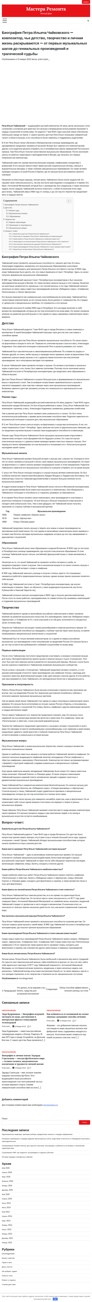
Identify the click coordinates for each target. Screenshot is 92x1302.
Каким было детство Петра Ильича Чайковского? (31, 234)
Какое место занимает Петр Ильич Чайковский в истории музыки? (38, 236)
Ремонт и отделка (9, 1279)
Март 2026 (6, 1176)
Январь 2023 (7, 1233)
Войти (86, 2)
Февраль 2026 (7, 1180)
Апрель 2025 (7, 1198)
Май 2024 (6, 1211)
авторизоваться (50, 1104)
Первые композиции (17, 222)
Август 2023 (6, 1229)
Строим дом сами (9, 1284)
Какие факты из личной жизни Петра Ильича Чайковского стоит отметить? (41, 241)
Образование (14, 216)
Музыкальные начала (18, 213)
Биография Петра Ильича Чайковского (22, 204)
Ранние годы (14, 210)
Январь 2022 (7, 1242)
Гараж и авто (7, 1262)
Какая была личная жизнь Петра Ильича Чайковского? (33, 249)
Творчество (10, 219)
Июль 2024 (6, 1202)
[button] (68, 201)
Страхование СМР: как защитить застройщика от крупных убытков (28, 1152)
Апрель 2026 (7, 1172)
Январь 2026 (7, 1185)
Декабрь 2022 (7, 1238)
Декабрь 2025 (7, 1189)
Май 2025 (6, 1194)
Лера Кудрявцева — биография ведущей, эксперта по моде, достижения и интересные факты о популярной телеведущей (23, 1018)
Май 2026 (6, 1167)
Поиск (4, 1118)
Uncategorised (25, 978)
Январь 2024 (7, 1224)
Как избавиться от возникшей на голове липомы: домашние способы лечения (68, 1015)
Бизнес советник (8, 1257)
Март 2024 (6, 1220)
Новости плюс (7, 1275)
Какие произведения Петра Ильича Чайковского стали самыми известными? (42, 247)
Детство (8, 207)
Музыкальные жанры (18, 228)
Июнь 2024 (6, 1207)
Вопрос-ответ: (11, 231)
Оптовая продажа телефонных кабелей (17, 1156)
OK (55, 1299)
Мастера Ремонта (46, 9)
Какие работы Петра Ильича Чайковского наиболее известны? (36, 239)
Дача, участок (7, 1266)
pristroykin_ (44, 59)
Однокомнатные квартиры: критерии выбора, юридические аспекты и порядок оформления (37, 1134)
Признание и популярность (20, 225)
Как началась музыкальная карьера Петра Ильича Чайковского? (37, 244)
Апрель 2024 (7, 1216)
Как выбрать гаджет (9, 1271)
